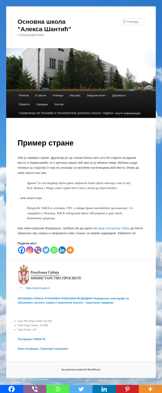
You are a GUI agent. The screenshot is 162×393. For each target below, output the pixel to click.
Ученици (57, 95)
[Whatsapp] (54, 250)
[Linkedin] (62, 250)
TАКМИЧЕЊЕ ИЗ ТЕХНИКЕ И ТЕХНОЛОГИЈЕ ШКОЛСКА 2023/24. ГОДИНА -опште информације (79, 113)
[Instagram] (29, 250)
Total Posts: (25, 330)
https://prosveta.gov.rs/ (38, 288)
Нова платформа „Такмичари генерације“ (43, 349)
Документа (119, 95)
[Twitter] (46, 250)
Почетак (24, 95)
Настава (75, 95)
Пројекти (24, 104)
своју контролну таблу (113, 228)
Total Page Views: (29, 325)
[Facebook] (21, 250)
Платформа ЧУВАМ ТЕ (31, 339)
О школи (40, 95)
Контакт (59, 104)
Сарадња (42, 104)
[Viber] (37, 250)
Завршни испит (96, 95)
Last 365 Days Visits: (31, 321)
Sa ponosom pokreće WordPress (81, 370)
